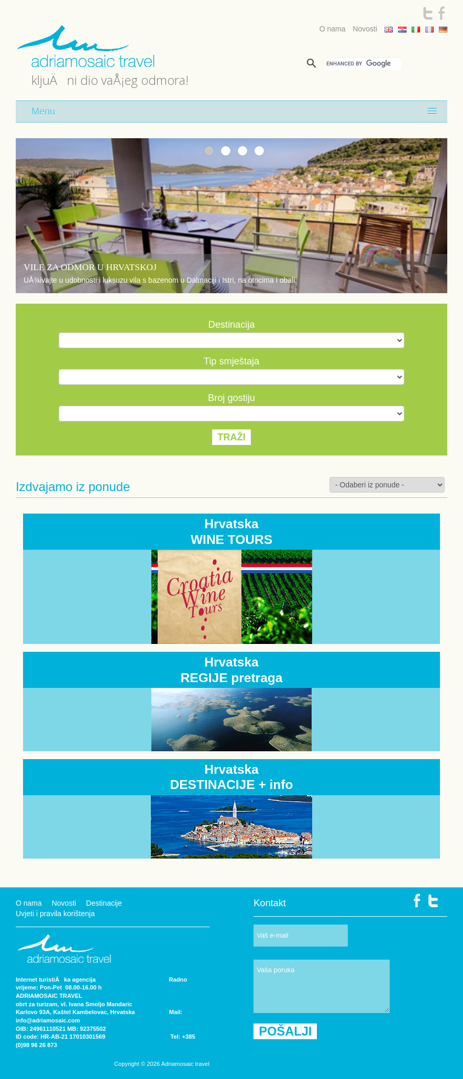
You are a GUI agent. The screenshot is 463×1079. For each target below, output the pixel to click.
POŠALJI (285, 1031)
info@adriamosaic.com (48, 1020)
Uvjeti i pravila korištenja (55, 913)
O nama (332, 29)
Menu (43, 111)
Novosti (364, 29)
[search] (363, 63)
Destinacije (104, 903)
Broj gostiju (231, 398)
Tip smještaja (231, 361)
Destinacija (231, 324)
